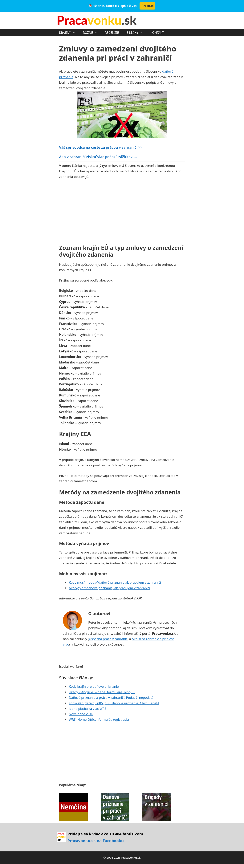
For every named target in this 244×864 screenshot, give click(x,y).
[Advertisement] (91, 211)
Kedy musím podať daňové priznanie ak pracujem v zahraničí (115, 582)
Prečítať (147, 6)
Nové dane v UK (81, 714)
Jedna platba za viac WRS (87, 708)
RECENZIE (112, 32)
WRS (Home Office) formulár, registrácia (99, 719)
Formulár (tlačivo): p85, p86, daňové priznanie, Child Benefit (114, 703)
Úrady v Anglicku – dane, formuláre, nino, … (102, 692)
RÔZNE (92, 32)
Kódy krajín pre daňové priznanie (94, 686)
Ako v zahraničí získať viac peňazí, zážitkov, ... (98, 156)
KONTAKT (157, 32)
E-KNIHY (136, 32)
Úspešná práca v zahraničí (108, 639)
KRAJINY (69, 32)
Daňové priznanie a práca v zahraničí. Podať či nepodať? (111, 697)
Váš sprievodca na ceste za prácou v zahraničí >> (100, 147)
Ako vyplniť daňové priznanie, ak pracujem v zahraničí (109, 588)
